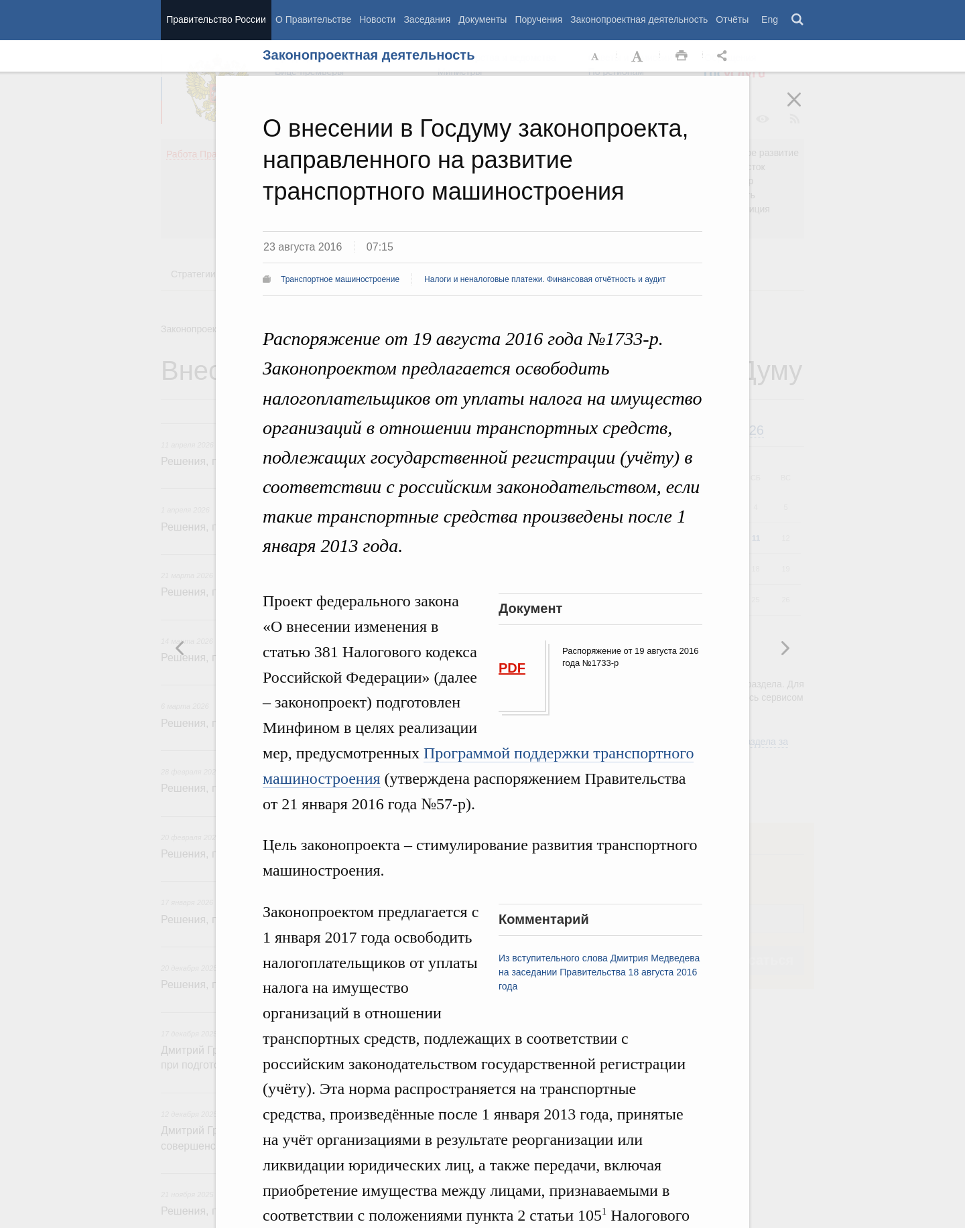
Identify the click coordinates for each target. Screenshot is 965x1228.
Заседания (426, 19)
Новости (377, 19)
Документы (482, 19)
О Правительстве (313, 19)
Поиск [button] (798, 20)
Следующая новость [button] (180, 648)
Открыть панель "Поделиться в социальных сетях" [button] (724, 56)
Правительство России (215, 19)
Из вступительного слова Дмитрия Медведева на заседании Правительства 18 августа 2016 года (599, 972)
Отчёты (732, 19)
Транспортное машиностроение (340, 279)
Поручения (538, 19)
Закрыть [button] (803, 108)
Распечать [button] (681, 56)
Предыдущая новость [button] (785, 648)
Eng (769, 19)
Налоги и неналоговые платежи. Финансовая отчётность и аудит (544, 279)
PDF (512, 668)
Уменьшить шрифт (596, 56)
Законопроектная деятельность (639, 19)
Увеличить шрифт (639, 56)
